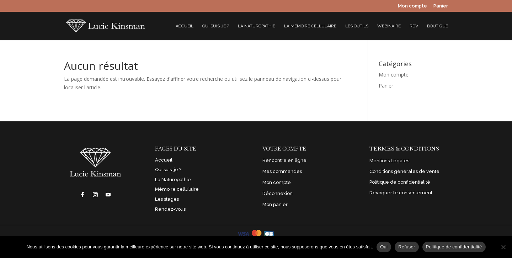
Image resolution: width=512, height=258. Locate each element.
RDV (414, 25)
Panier (440, 6)
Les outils (356, 25)
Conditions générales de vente (404, 171)
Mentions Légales (389, 160)
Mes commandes (282, 171)
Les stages (167, 199)
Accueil (184, 25)
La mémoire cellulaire (310, 25)
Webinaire (389, 25)
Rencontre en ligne (284, 160)
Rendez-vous (170, 209)
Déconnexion (277, 193)
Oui (384, 246)
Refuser (406, 246)
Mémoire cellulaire (177, 189)
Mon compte (412, 6)
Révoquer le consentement (400, 192)
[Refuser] (503, 247)
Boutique (437, 25)
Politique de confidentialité (399, 182)
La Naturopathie (256, 25)
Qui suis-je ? (215, 25)
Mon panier (275, 204)
